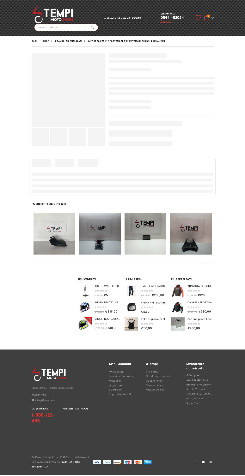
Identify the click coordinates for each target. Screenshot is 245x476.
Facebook (196, 463)
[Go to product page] (85, 291)
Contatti (166, 21)
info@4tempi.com (43, 400)
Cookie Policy (154, 382)
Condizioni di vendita (159, 377)
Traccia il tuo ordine (121, 377)
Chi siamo (152, 372)
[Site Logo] (53, 14)
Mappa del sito (155, 392)
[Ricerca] (92, 27)
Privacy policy (154, 387)
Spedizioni (115, 392)
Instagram (210, 463)
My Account (116, 372)
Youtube (203, 463)
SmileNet (66, 463)
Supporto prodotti (120, 396)
